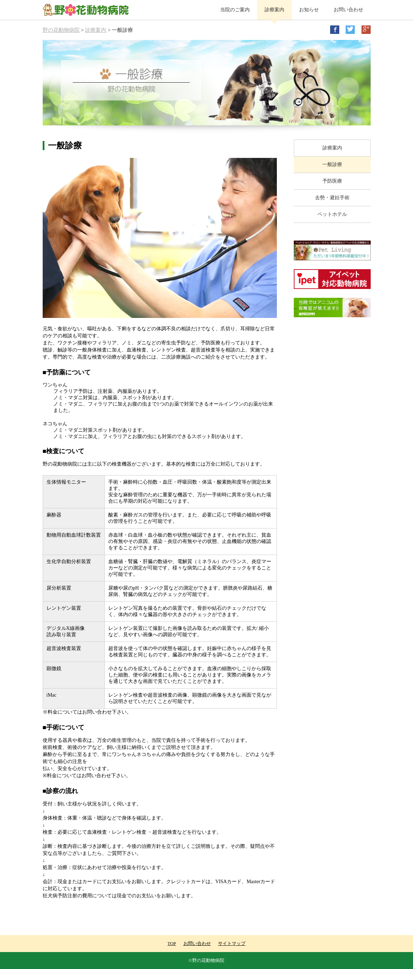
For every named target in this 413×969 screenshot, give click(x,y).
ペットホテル (332, 214)
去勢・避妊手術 (332, 197)
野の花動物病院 (61, 30)
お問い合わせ (348, 9)
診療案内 (274, 9)
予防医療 (332, 181)
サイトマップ (231, 943)
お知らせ (309, 9)
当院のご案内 (235, 9)
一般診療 (332, 164)
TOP (172, 943)
